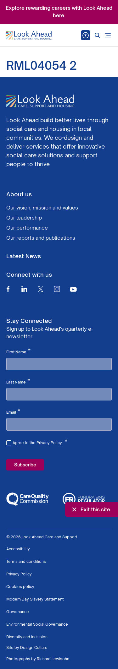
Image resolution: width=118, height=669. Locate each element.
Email (13, 411)
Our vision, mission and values (42, 207)
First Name (18, 351)
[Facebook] (8, 289)
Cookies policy (20, 586)
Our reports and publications (40, 238)
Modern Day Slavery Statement (35, 599)
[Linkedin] (24, 289)
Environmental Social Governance (37, 624)
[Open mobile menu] (108, 35)
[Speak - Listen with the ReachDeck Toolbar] (85, 35)
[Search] (97, 35)
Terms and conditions (26, 561)
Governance (17, 611)
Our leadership (24, 218)
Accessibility (18, 549)
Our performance (27, 228)
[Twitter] (41, 289)
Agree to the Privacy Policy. (40, 442)
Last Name (18, 381)
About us (19, 194)
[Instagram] (57, 289)
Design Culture (34, 647)
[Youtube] (73, 289)
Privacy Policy (19, 574)
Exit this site (90, 509)
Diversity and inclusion (27, 636)
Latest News (23, 256)
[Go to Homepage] (29, 35)
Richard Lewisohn (53, 658)
